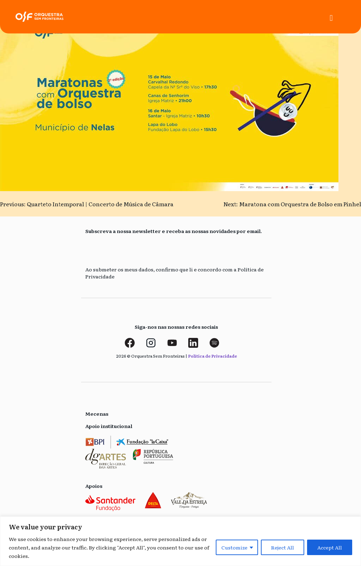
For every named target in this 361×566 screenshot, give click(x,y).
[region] (180, 541)
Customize (234, 547)
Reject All (282, 547)
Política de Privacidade (212, 356)
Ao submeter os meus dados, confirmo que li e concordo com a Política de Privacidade (174, 273)
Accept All (329, 547)
